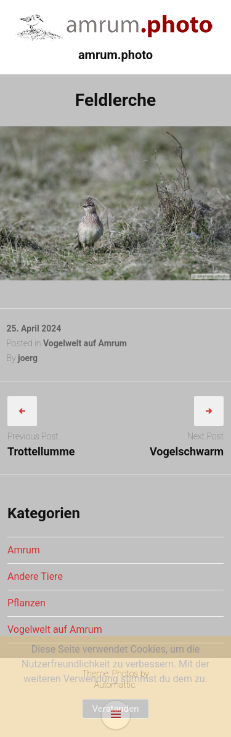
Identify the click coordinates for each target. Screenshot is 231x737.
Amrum (23, 550)
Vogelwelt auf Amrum (85, 343)
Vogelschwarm (187, 451)
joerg (28, 358)
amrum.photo (115, 54)
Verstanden (115, 708)
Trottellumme (41, 451)
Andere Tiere (35, 576)
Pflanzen (26, 603)
